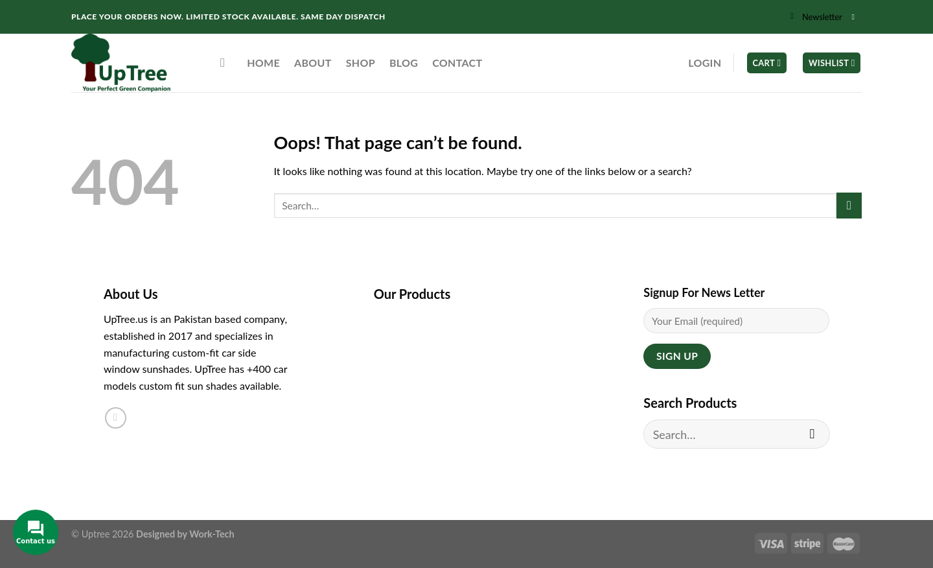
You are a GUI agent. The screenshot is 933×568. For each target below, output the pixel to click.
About (313, 62)
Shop (360, 62)
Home (263, 62)
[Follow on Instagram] (855, 16)
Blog (403, 62)
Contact (457, 62)
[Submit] (849, 205)
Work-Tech (211, 533)
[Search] (226, 63)
